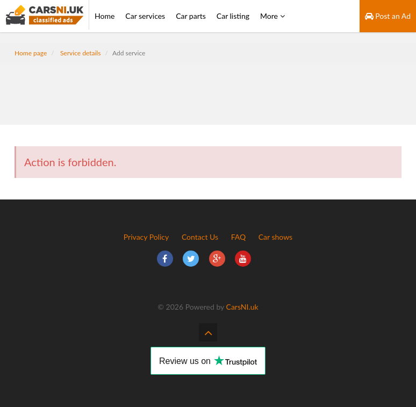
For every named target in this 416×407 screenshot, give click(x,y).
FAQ (238, 236)
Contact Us (200, 236)
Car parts (191, 15)
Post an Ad (388, 15)
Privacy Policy (146, 236)
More (272, 15)
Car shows (275, 236)
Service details (80, 53)
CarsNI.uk (242, 306)
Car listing (233, 15)
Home (104, 15)
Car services (145, 15)
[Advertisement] (208, 87)
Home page (31, 53)
